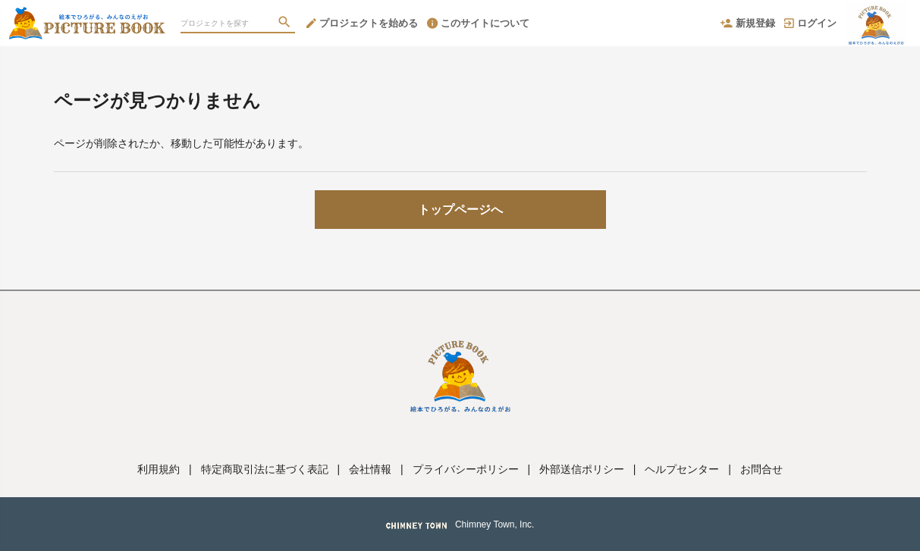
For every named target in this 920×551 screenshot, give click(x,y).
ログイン (810, 23)
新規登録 (748, 23)
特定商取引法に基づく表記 (264, 469)
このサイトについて (478, 23)
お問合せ (761, 469)
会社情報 (370, 469)
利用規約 (158, 469)
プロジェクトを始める (362, 23)
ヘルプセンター (682, 469)
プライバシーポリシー (466, 469)
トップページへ (460, 209)
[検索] (286, 23)
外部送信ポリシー (581, 469)
